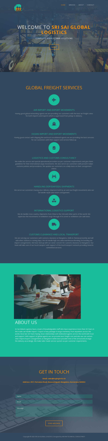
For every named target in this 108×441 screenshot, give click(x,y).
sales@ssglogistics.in (57, 378)
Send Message (54, 423)
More (54, 47)
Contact (90, 5)
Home (63, 5)
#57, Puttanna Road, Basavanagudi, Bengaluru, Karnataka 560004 (58, 382)
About (81, 5)
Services (72, 5)
